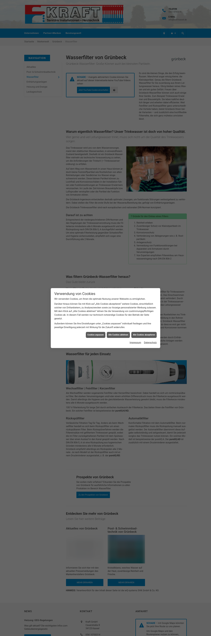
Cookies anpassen (95, 334)
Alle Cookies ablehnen (118, 334)
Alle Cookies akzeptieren (144, 334)
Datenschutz (150, 342)
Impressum (135, 342)
